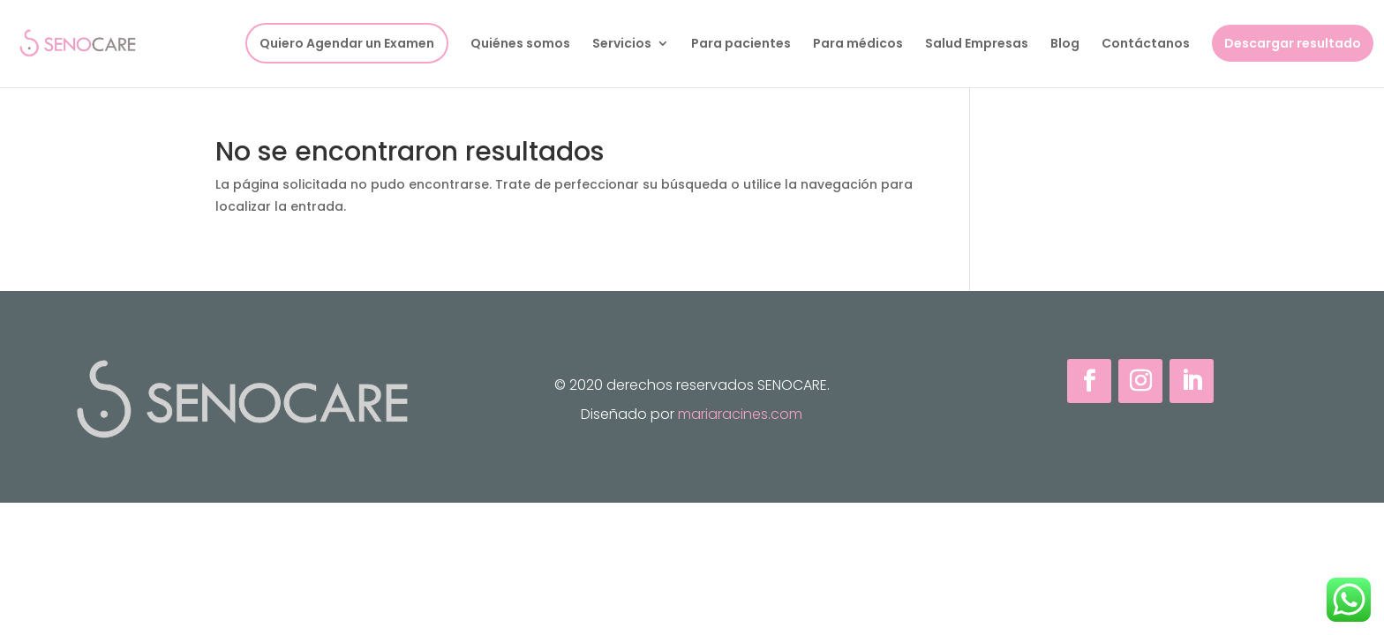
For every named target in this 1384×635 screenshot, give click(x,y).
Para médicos (858, 44)
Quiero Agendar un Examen (347, 43)
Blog (1064, 44)
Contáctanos (1146, 44)
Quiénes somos (520, 44)
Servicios (621, 44)
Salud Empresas (976, 44)
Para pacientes (741, 44)
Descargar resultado (1292, 43)
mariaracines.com (740, 414)
